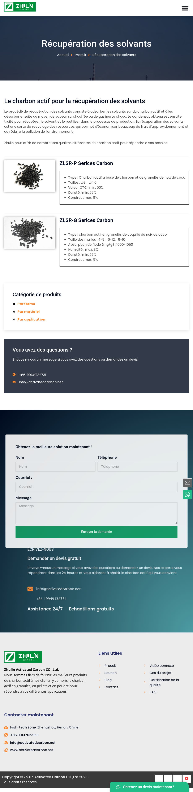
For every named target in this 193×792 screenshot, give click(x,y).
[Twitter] (168, 779)
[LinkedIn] (177, 779)
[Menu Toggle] (185, 8)
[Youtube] (187, 779)
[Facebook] (159, 779)
